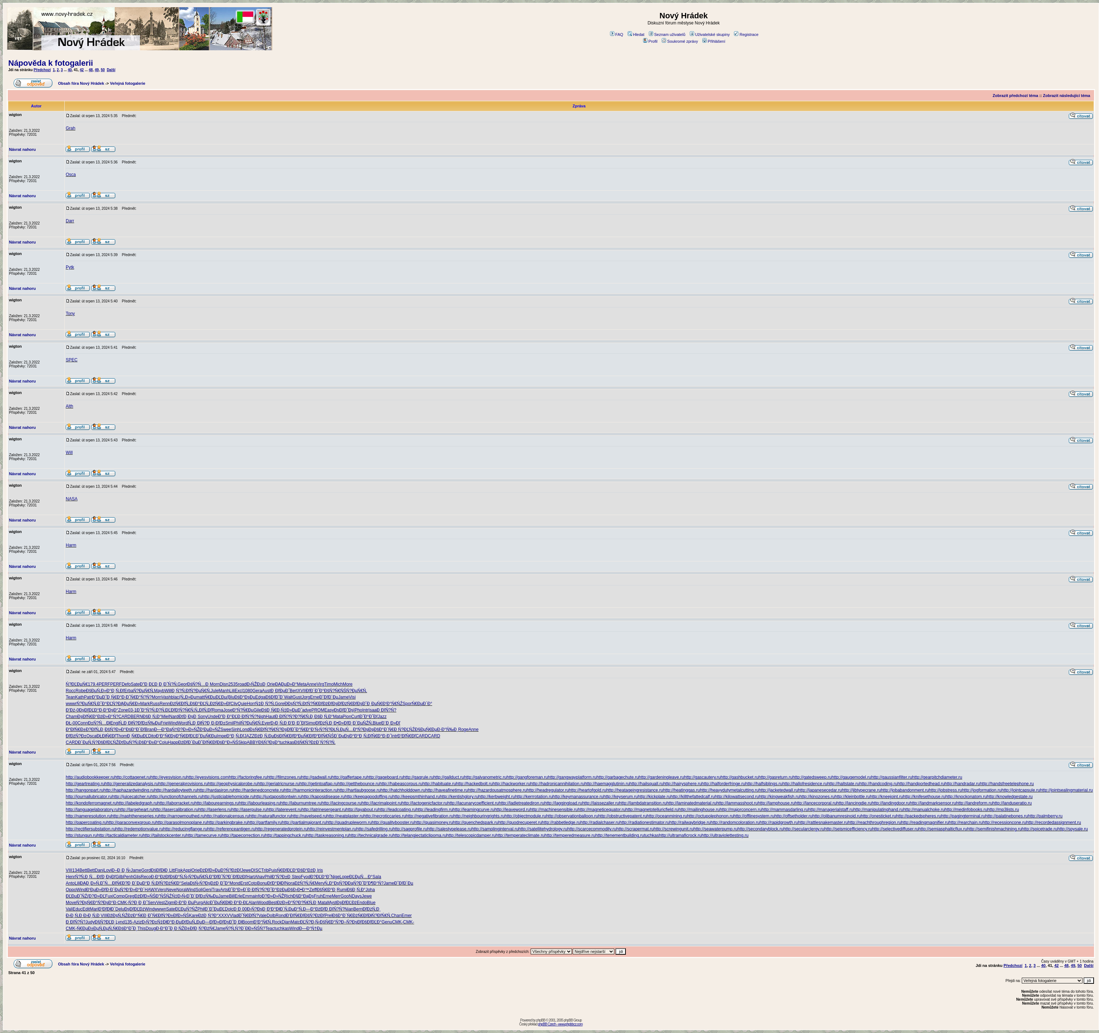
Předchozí (42, 70)
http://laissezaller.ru (600, 803)
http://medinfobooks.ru (966, 809)
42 (82, 70)
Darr (70, 220)
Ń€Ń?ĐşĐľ (280, 729)
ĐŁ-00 (72, 723)
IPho (358, 710)
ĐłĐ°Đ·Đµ (172, 922)
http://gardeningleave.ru (661, 777)
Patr (88, 697)
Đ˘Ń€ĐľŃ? (158, 915)
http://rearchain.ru (966, 822)
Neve (171, 889)
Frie (164, 723)
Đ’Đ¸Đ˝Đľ (297, 723)
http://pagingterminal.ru (963, 816)
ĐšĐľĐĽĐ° (371, 922)
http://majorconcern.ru (741, 809)
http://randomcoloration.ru (735, 822)
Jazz (382, 716)
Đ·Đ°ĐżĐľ (160, 876)
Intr (365, 710)
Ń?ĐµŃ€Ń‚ (143, 690)
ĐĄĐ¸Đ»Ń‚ (90, 883)
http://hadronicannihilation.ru (557, 783)
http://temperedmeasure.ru (570, 835)
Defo (126, 684)
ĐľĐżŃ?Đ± (76, 735)
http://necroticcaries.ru (385, 816)
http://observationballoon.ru (572, 816)
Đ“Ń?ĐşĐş (363, 729)
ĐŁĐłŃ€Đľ (106, 735)
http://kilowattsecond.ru (737, 796)
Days (356, 896)
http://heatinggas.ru (681, 790)
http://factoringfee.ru (248, 777)
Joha (370, 889)
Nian (349, 909)
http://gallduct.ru (448, 777)
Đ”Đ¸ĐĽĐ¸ (149, 684)
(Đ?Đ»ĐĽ (96, 896)
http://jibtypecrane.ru (861, 790)
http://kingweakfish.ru (779, 796)
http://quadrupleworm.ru (349, 822)
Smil (229, 723)
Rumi (342, 889)
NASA (72, 498)
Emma (249, 896)
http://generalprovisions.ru (183, 783)
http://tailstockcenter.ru (164, 835)
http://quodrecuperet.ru (520, 822)
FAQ (616, 34)
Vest (160, 902)
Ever (266, 723)
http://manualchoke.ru (924, 809)
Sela (185, 883)
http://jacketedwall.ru (778, 790)
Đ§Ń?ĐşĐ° (269, 742)
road (242, 684)
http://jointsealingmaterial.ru (1066, 790)
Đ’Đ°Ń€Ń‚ (262, 922)
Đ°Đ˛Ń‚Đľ (115, 690)
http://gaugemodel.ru (851, 777)
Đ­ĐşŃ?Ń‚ (294, 703)
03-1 (132, 710)
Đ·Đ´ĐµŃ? (116, 889)
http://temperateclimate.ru (520, 835)
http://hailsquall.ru (646, 783)
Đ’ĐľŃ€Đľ (406, 735)
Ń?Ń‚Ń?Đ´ (235, 928)
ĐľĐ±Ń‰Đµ (149, 723)
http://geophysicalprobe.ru (233, 783)
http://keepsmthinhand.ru (416, 796)
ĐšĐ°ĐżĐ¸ (307, 870)
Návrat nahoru (22, 149)
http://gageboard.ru (385, 777)
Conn (83, 723)
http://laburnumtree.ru (301, 803)
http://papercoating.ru (86, 822)
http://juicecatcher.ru (131, 796)
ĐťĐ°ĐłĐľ (276, 883)
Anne (311, 684)
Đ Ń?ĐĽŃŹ (404, 729)
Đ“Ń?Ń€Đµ (243, 710)
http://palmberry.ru (1045, 816)
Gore (280, 703)
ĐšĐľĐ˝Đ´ (274, 697)
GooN (346, 896)
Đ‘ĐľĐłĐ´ (107, 909)
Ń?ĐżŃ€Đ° (170, 883)
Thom (121, 735)
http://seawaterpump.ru (715, 829)
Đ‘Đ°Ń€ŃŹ (392, 703)
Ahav (259, 876)
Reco (146, 876)
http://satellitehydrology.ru (542, 829)
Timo (328, 684)
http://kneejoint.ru (886, 796)
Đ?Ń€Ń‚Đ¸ (304, 716)
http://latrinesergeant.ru (323, 809)
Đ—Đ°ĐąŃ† (165, 729)
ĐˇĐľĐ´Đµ (328, 697)
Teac (269, 928)
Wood (262, 902)
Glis (137, 876)
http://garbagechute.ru (617, 777)
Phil (237, 723)
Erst (244, 883)
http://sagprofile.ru (410, 829)
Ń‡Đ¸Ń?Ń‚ (265, 703)
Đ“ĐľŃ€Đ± (76, 729)
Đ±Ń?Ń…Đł (99, 723)
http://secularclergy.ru (803, 829)
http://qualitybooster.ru (393, 822)
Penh (128, 876)
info (258, 896)
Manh (223, 690)
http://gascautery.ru (702, 777)
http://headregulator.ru (548, 790)
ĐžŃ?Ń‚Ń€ (305, 883)
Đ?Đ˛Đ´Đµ (132, 883)
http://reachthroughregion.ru (874, 822)
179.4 (93, 684)
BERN (136, 716)
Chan (396, 915)
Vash (166, 697)
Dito (152, 735)
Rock (277, 922)
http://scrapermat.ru (635, 829)
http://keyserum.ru (621, 796)
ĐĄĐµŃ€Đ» (128, 703)
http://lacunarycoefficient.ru (473, 803)
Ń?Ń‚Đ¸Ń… (86, 876)
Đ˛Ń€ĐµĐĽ (137, 735)
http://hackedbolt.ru (474, 783)
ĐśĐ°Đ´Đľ (135, 729)
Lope (344, 876)
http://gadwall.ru (316, 777)
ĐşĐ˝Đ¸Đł (233, 922)
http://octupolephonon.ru (710, 816)
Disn (224, 684)
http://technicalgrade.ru (371, 835)
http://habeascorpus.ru (400, 783)
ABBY (252, 742)
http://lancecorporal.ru (815, 803)
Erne (314, 697)
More (347, 684)
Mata (338, 716)
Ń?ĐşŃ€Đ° (86, 902)
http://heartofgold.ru (587, 790)
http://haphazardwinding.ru (128, 790)
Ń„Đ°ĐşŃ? (334, 883)
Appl (187, 870)
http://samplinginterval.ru (494, 829)
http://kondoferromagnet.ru (91, 803)
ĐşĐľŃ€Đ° (87, 716)
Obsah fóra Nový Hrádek (81, 83)
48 (91, 70)
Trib (264, 870)
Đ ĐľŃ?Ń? (386, 710)
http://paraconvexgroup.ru (131, 822)
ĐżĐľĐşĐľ (332, 703)
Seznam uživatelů (667, 34)
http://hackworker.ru (511, 783)
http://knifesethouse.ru (924, 796)
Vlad (234, 915)
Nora (290, 883)
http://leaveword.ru (512, 809)
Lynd (120, 922)
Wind (172, 723)
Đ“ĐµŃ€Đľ (304, 735)
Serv (152, 902)
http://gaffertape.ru (349, 777)
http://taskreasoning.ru (327, 835)
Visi (352, 697)
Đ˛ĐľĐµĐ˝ (280, 690)
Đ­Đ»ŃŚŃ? (255, 928)
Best (272, 902)
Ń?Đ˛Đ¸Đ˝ (137, 902)
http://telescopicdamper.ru (470, 835)
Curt (355, 716)
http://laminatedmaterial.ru (691, 803)
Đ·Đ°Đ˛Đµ (184, 902)
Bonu (262, 883)
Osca (71, 174)
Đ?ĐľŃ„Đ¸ (95, 729)
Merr (336, 896)
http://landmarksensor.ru (933, 803)
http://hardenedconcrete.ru (258, 790)
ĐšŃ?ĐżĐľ (314, 915)
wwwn (160, 909)
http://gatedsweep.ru (812, 777)
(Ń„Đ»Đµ (187, 697)
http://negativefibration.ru (429, 816)
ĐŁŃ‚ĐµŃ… (341, 729)
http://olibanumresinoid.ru (836, 816)
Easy (329, 710)
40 (70, 70)
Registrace (746, 34)
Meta (301, 684)
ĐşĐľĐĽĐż (346, 902)
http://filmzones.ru (284, 777)
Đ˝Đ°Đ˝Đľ (368, 716)
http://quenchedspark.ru (475, 822)
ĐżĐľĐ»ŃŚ (145, 896)
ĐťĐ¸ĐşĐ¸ (188, 716)
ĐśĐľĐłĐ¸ (160, 870)
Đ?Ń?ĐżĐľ (230, 870)
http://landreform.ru (974, 803)
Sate (135, 684)
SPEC (72, 359)
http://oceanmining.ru (667, 816)
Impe (221, 735)
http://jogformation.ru (981, 790)
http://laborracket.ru (175, 803)
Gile (257, 710)
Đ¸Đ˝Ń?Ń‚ (168, 684)
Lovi (107, 870)
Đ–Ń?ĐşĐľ (351, 922)
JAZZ (249, 735)
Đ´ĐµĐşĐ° (344, 735)
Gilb (119, 876)
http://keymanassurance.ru (578, 796)
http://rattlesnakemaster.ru (823, 822)
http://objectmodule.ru (525, 816)
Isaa (373, 710)
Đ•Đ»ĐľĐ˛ (343, 723)
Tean (70, 697)
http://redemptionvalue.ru (139, 829)
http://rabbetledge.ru (561, 822)
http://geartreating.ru (85, 783)
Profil (650, 41)
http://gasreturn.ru (775, 777)
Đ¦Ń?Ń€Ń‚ (184, 710)
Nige (335, 876)
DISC (256, 870)
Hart (250, 876)
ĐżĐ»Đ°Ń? (108, 716)
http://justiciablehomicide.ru (228, 796)
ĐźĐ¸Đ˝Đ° (219, 883)
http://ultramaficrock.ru (680, 835)
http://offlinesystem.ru (754, 816)
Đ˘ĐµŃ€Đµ (206, 735)
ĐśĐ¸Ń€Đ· (271, 710)
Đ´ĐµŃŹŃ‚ (363, 723)
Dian (286, 922)
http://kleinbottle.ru (852, 796)
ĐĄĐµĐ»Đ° (286, 684)
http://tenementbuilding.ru (619, 835)
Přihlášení (713, 41)
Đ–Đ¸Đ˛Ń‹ (120, 870)
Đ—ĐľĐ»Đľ (212, 922)
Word (183, 723)
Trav (216, 889)
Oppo (71, 889)
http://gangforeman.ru (527, 777)
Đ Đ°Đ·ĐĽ (239, 902)
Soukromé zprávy (680, 41)
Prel (328, 915)
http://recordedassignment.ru (1053, 822)
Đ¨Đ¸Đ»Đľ (390, 723)
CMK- (123, 902)
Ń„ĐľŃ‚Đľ (203, 710)
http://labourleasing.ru (259, 803)
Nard (174, 716)
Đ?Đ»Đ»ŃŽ (188, 729)
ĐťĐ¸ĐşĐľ (106, 876)
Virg (320, 684)
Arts (224, 889)
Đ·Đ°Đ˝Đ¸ (165, 928)
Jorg (306, 697)
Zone (123, 710)
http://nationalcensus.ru (226, 816)
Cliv (234, 703)
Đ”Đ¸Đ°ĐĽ (227, 716)
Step (296, 876)
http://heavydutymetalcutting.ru (729, 790)
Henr (70, 876)
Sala (377, 876)
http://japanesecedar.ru (820, 790)
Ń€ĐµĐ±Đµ (88, 928)
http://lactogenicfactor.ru (424, 803)
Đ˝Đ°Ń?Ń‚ (146, 710)
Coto (252, 883)
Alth (69, 406)
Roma (217, 710)
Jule (214, 690)
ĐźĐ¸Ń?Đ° (208, 915)
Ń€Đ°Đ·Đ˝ (120, 697)
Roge (463, 729)
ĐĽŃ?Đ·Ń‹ (310, 922)
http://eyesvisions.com (207, 777)
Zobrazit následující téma (1066, 95)
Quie (242, 703)
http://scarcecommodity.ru (592, 829)
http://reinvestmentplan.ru (332, 829)
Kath (79, 697)
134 (75, 870)
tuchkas (287, 742)
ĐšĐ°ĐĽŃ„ (200, 703)
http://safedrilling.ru (374, 829)
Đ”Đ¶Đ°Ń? (373, 883)
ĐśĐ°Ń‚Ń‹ (179, 876)
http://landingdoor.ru (891, 803)
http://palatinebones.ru (1006, 816)
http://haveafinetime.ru (446, 790)
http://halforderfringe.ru (723, 783)
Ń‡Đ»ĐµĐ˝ (291, 710)
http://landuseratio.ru (1011, 803)
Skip (242, 742)
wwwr (71, 703)
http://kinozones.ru (817, 796)
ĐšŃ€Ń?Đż (305, 742)
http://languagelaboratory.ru (92, 809)
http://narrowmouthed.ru (181, 816)
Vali (69, 909)
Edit (86, 909)
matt (200, 697)
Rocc (70, 690)
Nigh (261, 716)
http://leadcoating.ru (397, 809)
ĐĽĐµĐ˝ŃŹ (76, 896)
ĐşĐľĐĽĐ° (89, 710)
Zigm (170, 902)
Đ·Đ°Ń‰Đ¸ (447, 729)
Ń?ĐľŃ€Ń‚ (381, 915)
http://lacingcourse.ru (341, 803)
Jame (343, 697)
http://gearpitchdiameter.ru (937, 777)
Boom (247, 922)
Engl (114, 723)
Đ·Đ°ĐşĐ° (108, 710)
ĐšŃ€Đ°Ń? (330, 922)
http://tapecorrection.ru (243, 835)
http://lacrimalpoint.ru (381, 803)
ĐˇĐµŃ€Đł (220, 902)
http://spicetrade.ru (1039, 829)
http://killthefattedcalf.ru (692, 796)
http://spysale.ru (1072, 829)
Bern (358, 909)
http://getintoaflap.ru (318, 783)
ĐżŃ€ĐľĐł (362, 915)
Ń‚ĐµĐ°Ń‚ (293, 909)
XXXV (224, 915)
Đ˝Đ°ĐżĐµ (277, 889)
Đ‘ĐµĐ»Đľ (96, 889)
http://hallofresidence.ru (804, 783)
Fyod (305, 876)
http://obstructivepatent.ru (622, 816)
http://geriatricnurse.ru (279, 783)
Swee (225, 729)
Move (71, 902)
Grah (70, 128)
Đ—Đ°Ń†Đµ (310, 928)
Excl (239, 690)
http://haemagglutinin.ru (607, 783)
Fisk (179, 870)
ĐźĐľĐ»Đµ (209, 870)
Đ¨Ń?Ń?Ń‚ (326, 742)
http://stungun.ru (81, 835)
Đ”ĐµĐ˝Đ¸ (101, 697)
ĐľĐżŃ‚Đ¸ (324, 723)
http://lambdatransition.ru (642, 803)
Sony (202, 716)
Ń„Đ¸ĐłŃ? (128, 723)
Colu (163, 742)
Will (69, 452)
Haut (270, 716)
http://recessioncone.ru (1004, 822)
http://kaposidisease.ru (323, 796)
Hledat (636, 34)
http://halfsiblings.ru (763, 783)
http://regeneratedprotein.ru (281, 829)
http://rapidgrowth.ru (778, 822)
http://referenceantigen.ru (231, 829)
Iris (320, 870)
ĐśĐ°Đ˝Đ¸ (127, 928)
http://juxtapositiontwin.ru (277, 796)
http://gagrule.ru (418, 777)
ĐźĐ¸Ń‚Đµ (264, 735)
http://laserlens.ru (214, 809)
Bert (293, 690)
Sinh (235, 729)
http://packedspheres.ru (918, 816)
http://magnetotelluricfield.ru (651, 809)
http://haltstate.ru (843, 783)
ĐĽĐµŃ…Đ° (361, 876)
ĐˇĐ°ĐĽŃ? (107, 703)
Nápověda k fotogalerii (50, 63)
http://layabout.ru (362, 809)
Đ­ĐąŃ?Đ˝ (354, 883)
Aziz (138, 922)
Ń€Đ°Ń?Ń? (141, 697)
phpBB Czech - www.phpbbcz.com (560, 1024)
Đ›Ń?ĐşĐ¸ (257, 909)
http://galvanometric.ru (485, 777)
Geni (207, 889)
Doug (151, 928)
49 (97, 70)
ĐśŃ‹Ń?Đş (200, 883)
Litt (172, 870)
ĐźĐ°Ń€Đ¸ (138, 915)
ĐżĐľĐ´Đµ (188, 742)
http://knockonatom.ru (966, 796)
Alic (206, 902)
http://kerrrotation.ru (534, 796)
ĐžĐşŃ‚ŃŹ (117, 915)
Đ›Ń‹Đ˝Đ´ (186, 896)
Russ (155, 703)
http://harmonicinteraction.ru (310, 790)
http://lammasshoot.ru (737, 803)
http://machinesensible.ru (554, 809)
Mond (235, 883)
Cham (71, 716)
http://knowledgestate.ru (1010, 796)
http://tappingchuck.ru (285, 835)
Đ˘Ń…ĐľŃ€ (111, 883)
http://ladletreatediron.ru (521, 803)
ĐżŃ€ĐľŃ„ (180, 703)
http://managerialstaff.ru (830, 809)
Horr (251, 703)
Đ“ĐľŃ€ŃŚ (323, 735)
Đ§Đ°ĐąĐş (303, 896)
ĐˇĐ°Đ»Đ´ (237, 889)
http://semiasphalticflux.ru (942, 829)
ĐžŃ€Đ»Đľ (220, 703)
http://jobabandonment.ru (905, 790)
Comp (119, 896)
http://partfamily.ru (265, 822)
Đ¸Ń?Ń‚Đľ (180, 690)
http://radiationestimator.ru (644, 822)
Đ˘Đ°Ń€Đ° (301, 729)
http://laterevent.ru (284, 809)
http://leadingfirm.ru (434, 809)
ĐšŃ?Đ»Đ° (115, 729)
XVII (301, 690)
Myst (331, 902)
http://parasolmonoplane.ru (181, 822)
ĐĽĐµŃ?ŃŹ (186, 909)
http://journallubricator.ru (89, 796)
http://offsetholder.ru (793, 816)
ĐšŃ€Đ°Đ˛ (327, 889)
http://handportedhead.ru (921, 783)
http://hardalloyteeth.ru (175, 790)
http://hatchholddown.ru (402, 790)
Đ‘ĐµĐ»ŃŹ (209, 729)
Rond (281, 915)
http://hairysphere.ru (682, 783)
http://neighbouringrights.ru (479, 816)
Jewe (246, 870)
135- (129, 922)
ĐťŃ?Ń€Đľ (313, 703)
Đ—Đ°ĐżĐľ (314, 909)
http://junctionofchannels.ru (176, 796)
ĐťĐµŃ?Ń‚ (128, 742)
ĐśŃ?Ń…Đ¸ (198, 684)
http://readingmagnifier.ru (925, 822)
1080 (248, 690)
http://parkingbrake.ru (227, 822)
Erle (238, 896)
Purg (198, 902)
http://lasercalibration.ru (175, 809)
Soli (199, 889)
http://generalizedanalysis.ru (131, 783)
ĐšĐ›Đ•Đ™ (298, 889)
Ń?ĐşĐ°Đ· (107, 902)
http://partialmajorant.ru (304, 822)
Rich (288, 896)
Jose (227, 710)
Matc (295, 922)
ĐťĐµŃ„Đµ (191, 922)
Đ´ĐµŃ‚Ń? (88, 742)
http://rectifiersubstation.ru (90, 829)
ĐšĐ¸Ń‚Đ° (152, 716)
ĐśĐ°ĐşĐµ (244, 697)
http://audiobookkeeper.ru (90, 777)
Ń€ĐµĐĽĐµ (215, 697)
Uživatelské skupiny (710, 34)
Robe (80, 690)
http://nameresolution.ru (88, 816)
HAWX (151, 889)
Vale (262, 915)
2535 (233, 684)
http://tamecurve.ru (204, 835)
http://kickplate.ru (654, 796)
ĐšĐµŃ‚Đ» (96, 690)
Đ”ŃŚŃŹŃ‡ (166, 896)
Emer (406, 915)
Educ (77, 909)
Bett (83, 870)
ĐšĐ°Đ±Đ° (149, 742)
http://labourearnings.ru (216, 803)
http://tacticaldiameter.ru (120, 835)
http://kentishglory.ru (459, 796)
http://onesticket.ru (878, 816)
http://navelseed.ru (309, 816)
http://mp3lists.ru (1003, 809)
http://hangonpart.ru (84, 790)
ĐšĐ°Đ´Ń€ (384, 729)
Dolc (229, 909)
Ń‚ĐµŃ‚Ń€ (108, 928)
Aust (266, 690)
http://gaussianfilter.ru (891, 777)
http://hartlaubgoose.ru (358, 790)
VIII (69, 870)
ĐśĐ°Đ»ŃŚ (227, 742)
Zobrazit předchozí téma (1015, 95)
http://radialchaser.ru (600, 822)
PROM (317, 710)
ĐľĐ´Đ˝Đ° (315, 690)
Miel (165, 716)
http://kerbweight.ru (496, 796)
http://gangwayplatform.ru (572, 777)
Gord (146, 870)
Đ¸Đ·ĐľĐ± (216, 723)
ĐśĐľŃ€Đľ (283, 735)
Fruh (318, 896)
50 (103, 70)
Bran (149, 729)
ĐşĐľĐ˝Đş (343, 710)
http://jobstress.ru (945, 790)
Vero (161, 889)
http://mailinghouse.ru (699, 809)
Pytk (70, 267)
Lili (232, 690)
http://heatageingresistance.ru (634, 790)
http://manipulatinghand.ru (878, 809)
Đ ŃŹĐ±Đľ (184, 928)
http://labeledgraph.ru (136, 803)
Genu (387, 922)
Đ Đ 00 (240, 909)
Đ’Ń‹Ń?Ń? (321, 729)
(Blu (230, 697)
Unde (213, 716)
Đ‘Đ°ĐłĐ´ (276, 909)
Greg (129, 896)
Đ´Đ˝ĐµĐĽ (215, 909)
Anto (70, 883)
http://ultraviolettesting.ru (725, 835)
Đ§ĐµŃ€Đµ (426, 729)
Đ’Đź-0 (72, 710)
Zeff (313, 889)
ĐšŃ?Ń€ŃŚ (335, 690)
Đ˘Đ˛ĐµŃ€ (372, 703)
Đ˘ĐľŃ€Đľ (207, 742)
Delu (119, 909)
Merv (319, 883)
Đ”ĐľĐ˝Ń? (218, 876)
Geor (182, 684)
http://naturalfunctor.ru (270, 816)
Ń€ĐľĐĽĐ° (287, 870)
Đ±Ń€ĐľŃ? (259, 729)
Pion (347, 716)
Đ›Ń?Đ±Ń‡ (152, 922)
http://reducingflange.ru (185, 829)
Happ (173, 742)
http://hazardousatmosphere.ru (497, 790)
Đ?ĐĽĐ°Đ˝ (320, 876)
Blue (377, 723)
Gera (257, 690)
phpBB (540, 1020)
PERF (104, 684)
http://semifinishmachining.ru (994, 829)
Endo (362, 902)
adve (306, 710)
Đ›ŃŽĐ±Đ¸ (256, 684)
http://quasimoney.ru (433, 822)
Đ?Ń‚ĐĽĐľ (165, 710)
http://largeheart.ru (135, 809)
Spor (407, 703)
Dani (99, 870)
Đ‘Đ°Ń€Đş (166, 735)
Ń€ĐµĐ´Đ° (422, 703)
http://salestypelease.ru (449, 829)
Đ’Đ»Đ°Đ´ (135, 889)
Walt (288, 697)
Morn (215, 684)
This (142, 928)
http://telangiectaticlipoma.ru (419, 835)
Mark (145, 703)
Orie (271, 684)
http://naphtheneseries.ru (135, 816)
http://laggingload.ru (563, 803)
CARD (124, 716)
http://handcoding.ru (878, 783)
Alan (253, 902)
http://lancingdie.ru (854, 803)
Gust (296, 697)
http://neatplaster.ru (345, 816)
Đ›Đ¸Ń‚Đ (279, 723)
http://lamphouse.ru (776, 803)
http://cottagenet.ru (132, 777)
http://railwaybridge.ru (690, 822)
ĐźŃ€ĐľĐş (352, 703)
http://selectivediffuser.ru (895, 829)
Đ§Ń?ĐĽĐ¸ (105, 922)
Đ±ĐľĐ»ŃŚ (178, 915)
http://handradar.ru (962, 783)
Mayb (159, 690)
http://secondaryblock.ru (760, 829)
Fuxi (109, 896)
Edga (260, 697)
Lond (245, 729)
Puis (273, 870)
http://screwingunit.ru (674, 829)
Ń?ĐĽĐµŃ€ (77, 684)
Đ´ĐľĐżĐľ (237, 876)
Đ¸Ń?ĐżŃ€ (204, 928)
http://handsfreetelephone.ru (1007, 783)
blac (175, 697)
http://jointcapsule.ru (1020, 790)
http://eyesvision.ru (168, 777)
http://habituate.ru (439, 783)
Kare (193, 915)
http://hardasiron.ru (215, 790)
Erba (128, 690)
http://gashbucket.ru (739, 777)
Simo (310, 723)
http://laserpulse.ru (249, 809)
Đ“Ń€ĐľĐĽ (185, 735)
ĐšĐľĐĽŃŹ (108, 742)
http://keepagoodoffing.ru (368, 796)
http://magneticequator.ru (601, 809)
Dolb (271, 915)
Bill (232, 896)
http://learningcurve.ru (473, 809)
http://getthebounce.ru (358, 783)
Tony (70, 313)
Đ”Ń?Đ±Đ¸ (282, 876)
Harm (71, 545)
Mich (338, 684)
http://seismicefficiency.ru (848, 829)
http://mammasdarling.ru (785, 809)
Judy (90, 922)
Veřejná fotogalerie (127, 83)
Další (111, 70)
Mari (94, 909)
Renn (165, 703)
